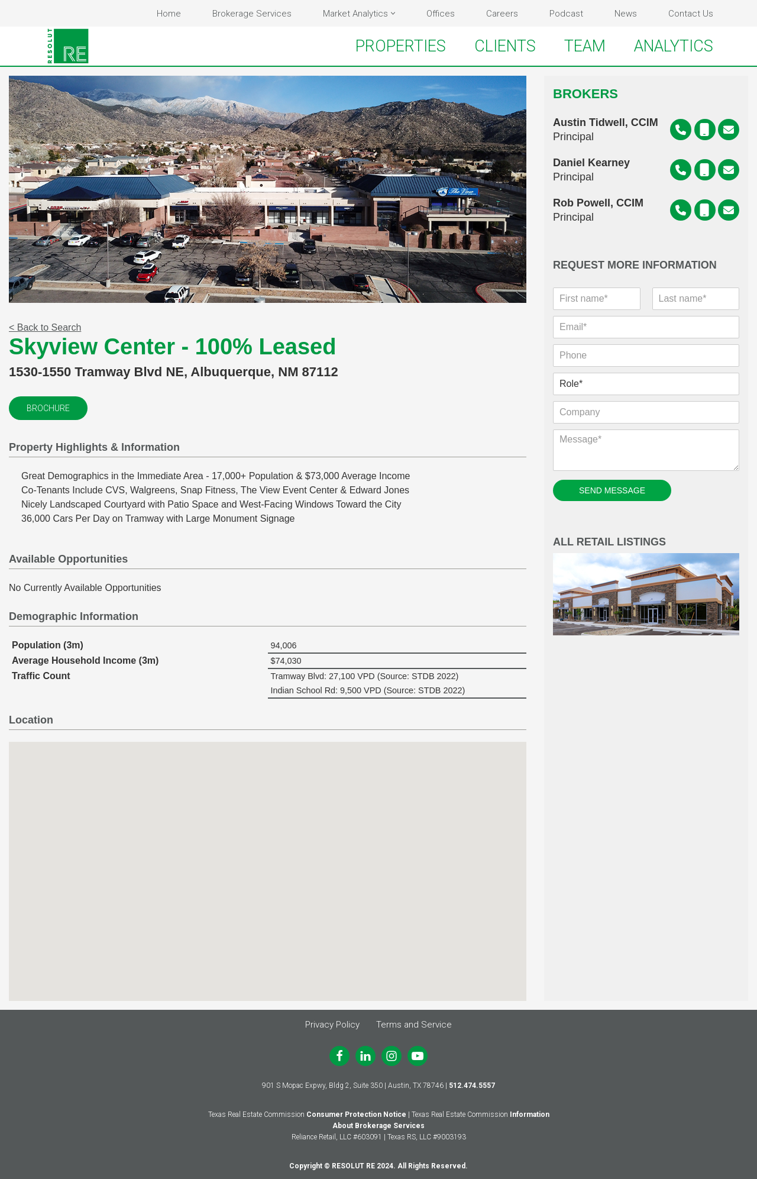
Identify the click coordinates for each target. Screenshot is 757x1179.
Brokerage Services (252, 13)
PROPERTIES (400, 46)
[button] (393, 13)
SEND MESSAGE (612, 490)
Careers (502, 13)
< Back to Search (45, 327)
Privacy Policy (332, 1024)
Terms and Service (414, 1024)
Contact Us (690, 13)
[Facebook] (339, 1056)
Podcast (566, 13)
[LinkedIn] (365, 1056)
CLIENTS (505, 46)
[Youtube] (417, 1056)
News (625, 13)
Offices (440, 13)
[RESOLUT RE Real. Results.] (68, 46)
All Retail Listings (646, 586)
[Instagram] (391, 1056)
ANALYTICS (673, 46)
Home (169, 13)
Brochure (48, 408)
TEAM (585, 46)
